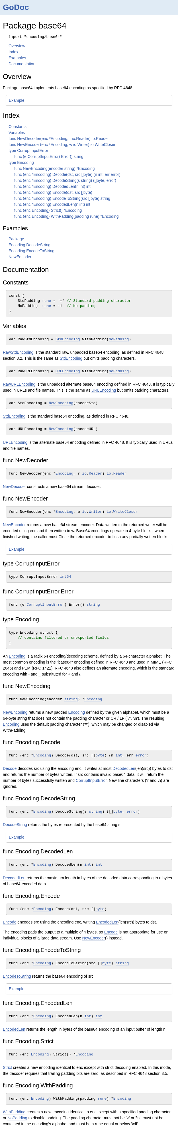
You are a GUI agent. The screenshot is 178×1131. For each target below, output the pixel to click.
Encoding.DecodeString (29, 245)
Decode (10, 768)
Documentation (22, 64)
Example (16, 100)
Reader (95, 473)
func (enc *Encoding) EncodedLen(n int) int (52, 204)
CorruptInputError (45, 605)
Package (16, 239)
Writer (95, 512)
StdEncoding (68, 339)
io (84, 473)
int (119, 755)
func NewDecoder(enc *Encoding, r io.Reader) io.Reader (59, 138)
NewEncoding (61, 403)
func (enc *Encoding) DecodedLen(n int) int (52, 186)
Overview (17, 46)
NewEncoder (20, 257)
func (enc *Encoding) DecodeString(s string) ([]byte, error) (65, 180)
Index (13, 52)
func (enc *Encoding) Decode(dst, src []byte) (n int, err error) (67, 174)
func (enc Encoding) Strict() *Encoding (48, 210)
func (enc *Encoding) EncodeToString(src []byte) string (62, 198)
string (93, 605)
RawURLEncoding (19, 384)
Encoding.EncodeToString (31, 251)
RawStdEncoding (18, 352)
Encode (9, 922)
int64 (65, 577)
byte (99, 755)
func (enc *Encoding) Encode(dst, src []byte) (53, 192)
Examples (17, 58)
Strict (7, 1067)
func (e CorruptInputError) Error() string (48, 156)
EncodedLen (107, 922)
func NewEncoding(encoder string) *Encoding (54, 168)
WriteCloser (125, 512)
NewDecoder (14, 486)
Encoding (64, 473)
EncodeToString (17, 976)
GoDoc (16, 7)
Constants (17, 126)
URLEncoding (68, 371)
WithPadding (14, 1112)
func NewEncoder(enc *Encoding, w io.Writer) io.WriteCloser (62, 144)
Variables (17, 132)
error (141, 755)
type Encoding (21, 162)
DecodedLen (123, 768)
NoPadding (119, 339)
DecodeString (15, 824)
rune (46, 301)
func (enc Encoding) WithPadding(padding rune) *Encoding (66, 216)
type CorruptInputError (28, 150)
